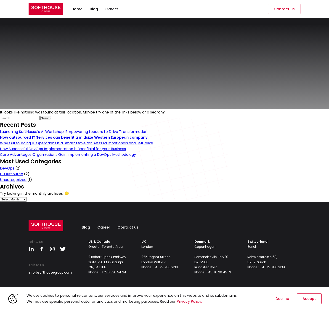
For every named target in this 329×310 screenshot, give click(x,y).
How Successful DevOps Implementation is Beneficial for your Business (63, 148)
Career (103, 227)
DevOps (7, 168)
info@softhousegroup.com (50, 272)
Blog (86, 227)
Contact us (284, 9)
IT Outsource (11, 174)
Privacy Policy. (189, 301)
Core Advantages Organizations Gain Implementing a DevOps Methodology (68, 154)
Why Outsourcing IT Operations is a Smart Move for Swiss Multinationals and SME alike (76, 143)
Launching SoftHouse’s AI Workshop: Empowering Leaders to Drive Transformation (73, 131)
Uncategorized (13, 179)
